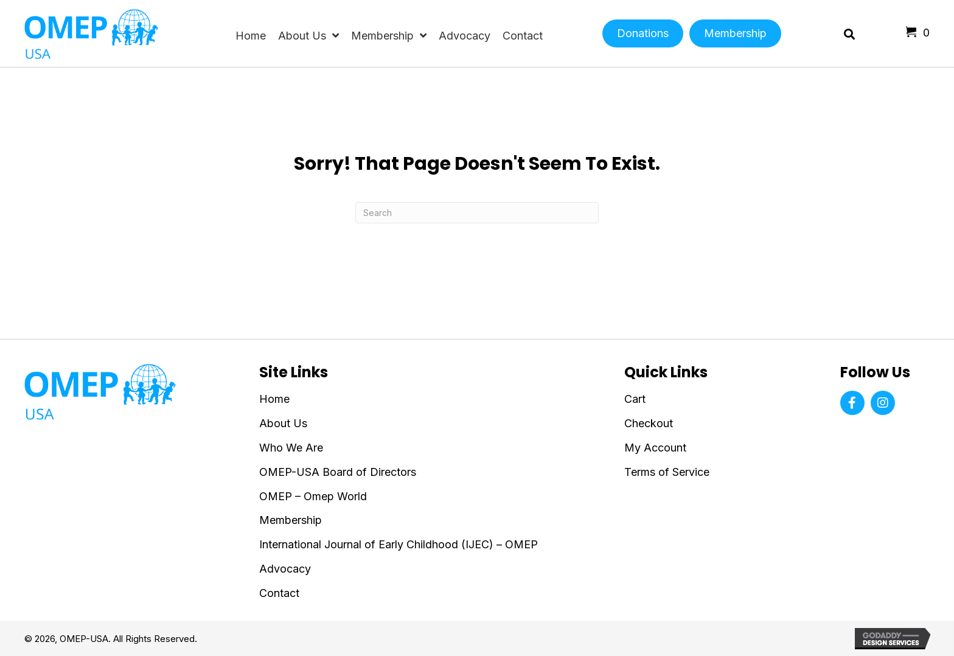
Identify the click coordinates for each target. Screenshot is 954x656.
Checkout (648, 423)
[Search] (477, 212)
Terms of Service (666, 472)
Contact (279, 593)
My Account (655, 447)
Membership (290, 520)
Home (274, 399)
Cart (635, 399)
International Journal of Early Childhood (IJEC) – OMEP (398, 544)
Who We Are (291, 447)
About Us (283, 423)
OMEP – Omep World (313, 496)
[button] (852, 403)
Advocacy (285, 568)
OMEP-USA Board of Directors (337, 472)
